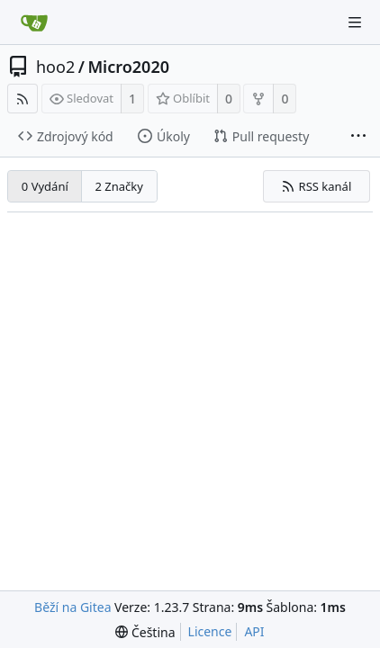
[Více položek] (358, 137)
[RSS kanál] (22, 98)
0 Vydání (45, 186)
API (254, 631)
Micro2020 (128, 67)
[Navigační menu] (355, 22)
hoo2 (55, 67)
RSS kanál (316, 186)
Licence (210, 631)
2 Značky (118, 186)
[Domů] (34, 22)
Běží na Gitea (72, 607)
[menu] (145, 632)
